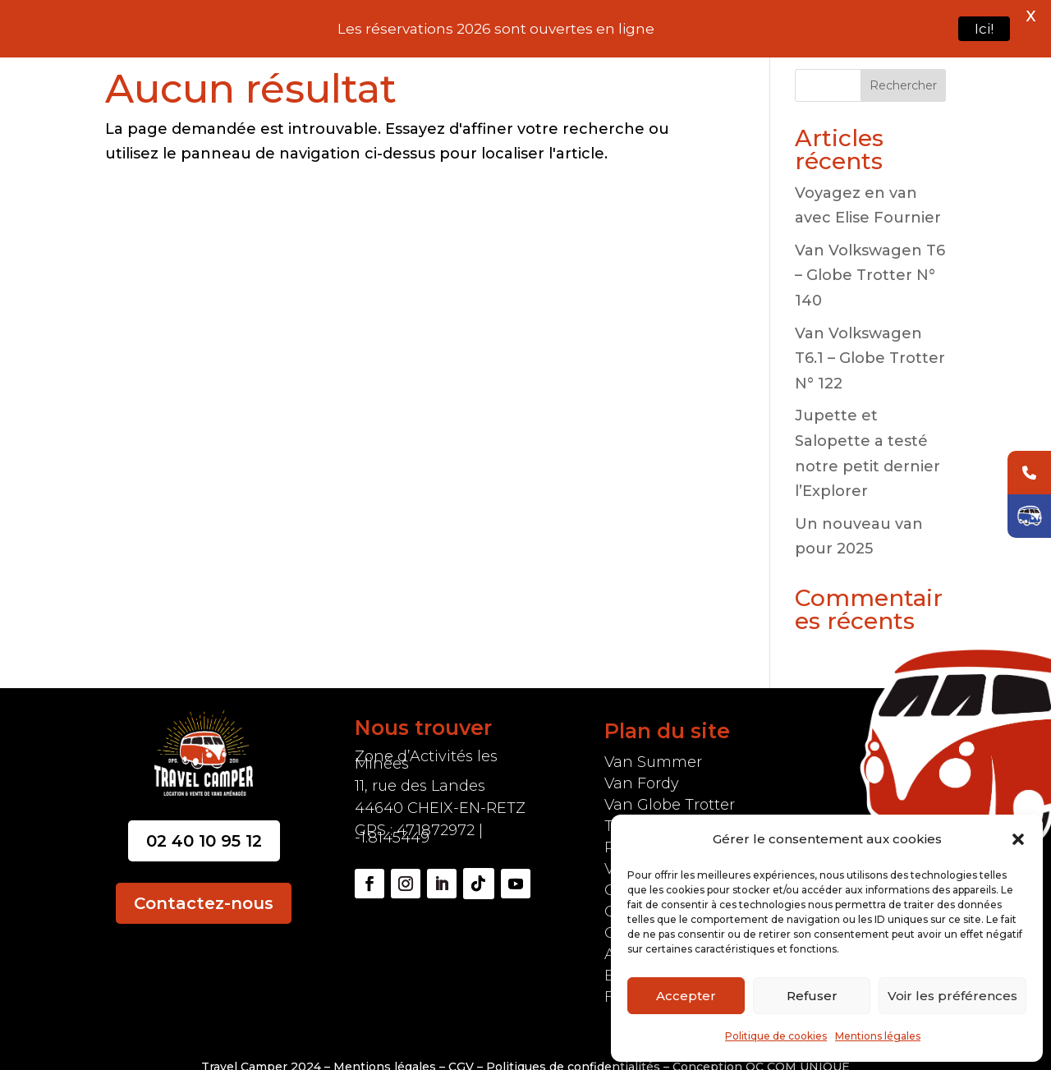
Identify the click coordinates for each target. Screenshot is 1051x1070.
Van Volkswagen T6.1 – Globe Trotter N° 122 (870, 337)
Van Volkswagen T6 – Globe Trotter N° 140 (870, 254)
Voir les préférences (952, 995)
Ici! (984, 29)
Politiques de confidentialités (573, 1046)
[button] (1018, 839)
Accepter (686, 995)
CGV (462, 1046)
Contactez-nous (203, 883)
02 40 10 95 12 (204, 820)
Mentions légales (877, 1036)
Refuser (812, 995)
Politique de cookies (776, 1036)
